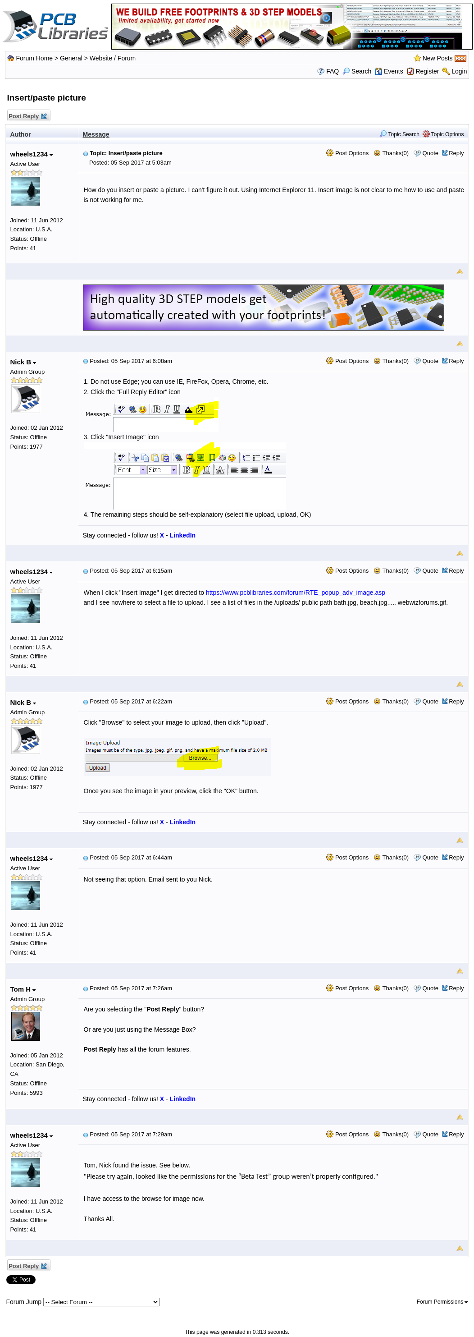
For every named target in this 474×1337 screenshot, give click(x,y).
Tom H (23, 989)
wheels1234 (31, 154)
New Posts (438, 58)
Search (356, 71)
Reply (456, 153)
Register (427, 71)
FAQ (332, 71)
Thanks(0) (391, 153)
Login (459, 71)
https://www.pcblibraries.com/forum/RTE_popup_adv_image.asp (295, 592)
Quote (430, 153)
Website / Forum (113, 58)
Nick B (23, 362)
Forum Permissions (442, 1302)
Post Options (347, 153)
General (71, 58)
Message (96, 134)
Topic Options (443, 134)
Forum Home (34, 58)
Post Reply (27, 116)
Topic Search (399, 134)
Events (389, 71)
